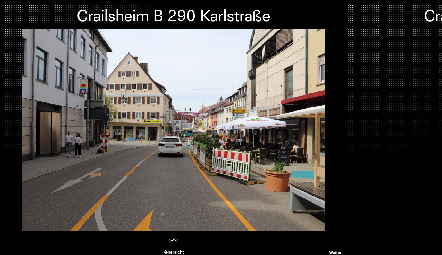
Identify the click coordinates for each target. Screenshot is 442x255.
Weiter (335, 252)
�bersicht (174, 252)
